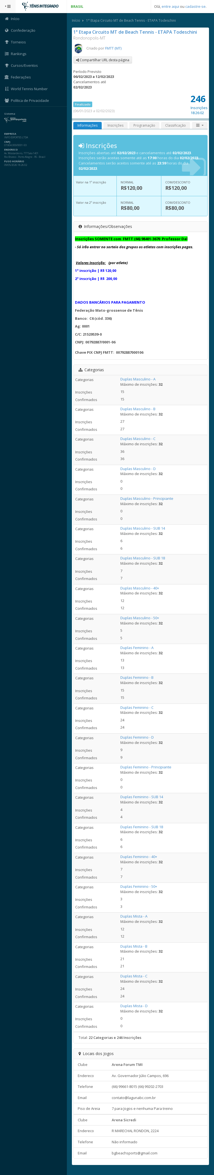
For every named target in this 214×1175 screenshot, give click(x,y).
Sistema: (10, 113)
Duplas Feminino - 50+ (138, 886)
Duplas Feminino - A (137, 647)
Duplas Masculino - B (137, 408)
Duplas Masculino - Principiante (146, 498)
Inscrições (115, 125)
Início (76, 20)
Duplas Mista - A (133, 916)
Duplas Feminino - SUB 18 (141, 826)
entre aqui (170, 6)
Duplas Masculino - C (137, 438)
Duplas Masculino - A (137, 379)
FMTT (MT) (113, 48)
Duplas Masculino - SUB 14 (142, 528)
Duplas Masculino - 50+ (139, 617)
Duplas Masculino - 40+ (139, 588)
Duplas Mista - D (134, 1005)
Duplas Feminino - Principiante (145, 767)
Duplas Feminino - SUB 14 (141, 796)
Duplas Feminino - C (137, 707)
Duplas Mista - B (133, 946)
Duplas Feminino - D (137, 737)
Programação (144, 125)
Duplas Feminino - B (137, 677)
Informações (87, 125)
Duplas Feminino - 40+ (138, 856)
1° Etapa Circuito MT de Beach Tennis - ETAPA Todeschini (131, 20)
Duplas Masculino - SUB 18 (142, 558)
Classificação (175, 125)
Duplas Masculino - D (138, 468)
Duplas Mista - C (133, 976)
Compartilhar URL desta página (102, 60)
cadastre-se (195, 6)
